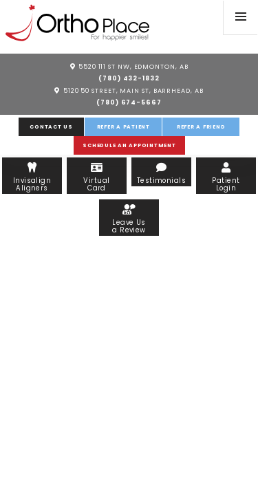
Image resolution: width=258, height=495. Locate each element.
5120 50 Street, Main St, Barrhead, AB (128, 90)
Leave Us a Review (128, 219)
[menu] (241, 17)
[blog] (208, 25)
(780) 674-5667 (129, 102)
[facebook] (182, 15)
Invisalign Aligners (31, 177)
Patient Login (225, 177)
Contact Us (51, 127)
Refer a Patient (123, 127)
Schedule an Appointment (129, 145)
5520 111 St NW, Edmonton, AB (129, 66)
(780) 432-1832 (129, 78)
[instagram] (184, 25)
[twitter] (208, 15)
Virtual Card (96, 177)
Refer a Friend (201, 127)
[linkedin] (195, 25)
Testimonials (161, 173)
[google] (195, 15)
